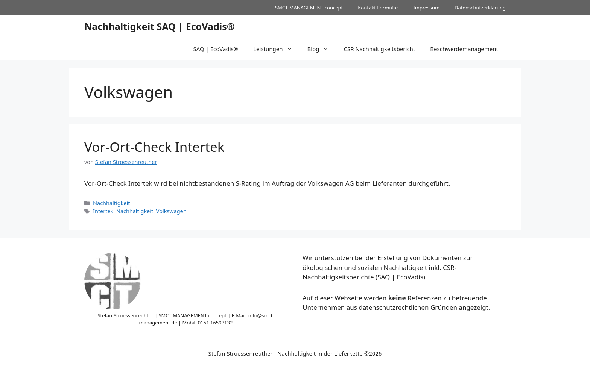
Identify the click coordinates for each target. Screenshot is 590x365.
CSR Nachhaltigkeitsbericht (379, 49)
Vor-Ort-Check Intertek (154, 147)
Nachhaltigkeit (111, 203)
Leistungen (276, 49)
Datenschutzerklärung (480, 7)
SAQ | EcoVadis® (215, 49)
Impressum (426, 7)
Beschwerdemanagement (464, 49)
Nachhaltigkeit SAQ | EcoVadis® (159, 26)
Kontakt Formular (378, 7)
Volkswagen (171, 211)
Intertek (103, 211)
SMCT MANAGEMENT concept (309, 7)
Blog (321, 49)
